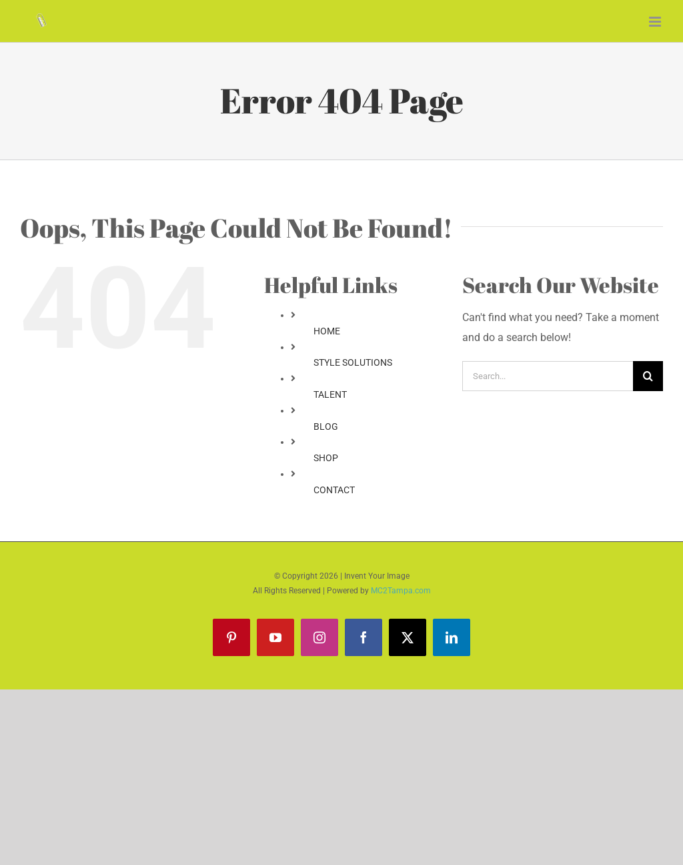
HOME (326, 331)
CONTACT (334, 490)
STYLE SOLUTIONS (352, 362)
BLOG (325, 426)
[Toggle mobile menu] (656, 22)
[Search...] (547, 376)
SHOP (325, 458)
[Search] (648, 376)
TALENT (330, 394)
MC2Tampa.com (401, 590)
